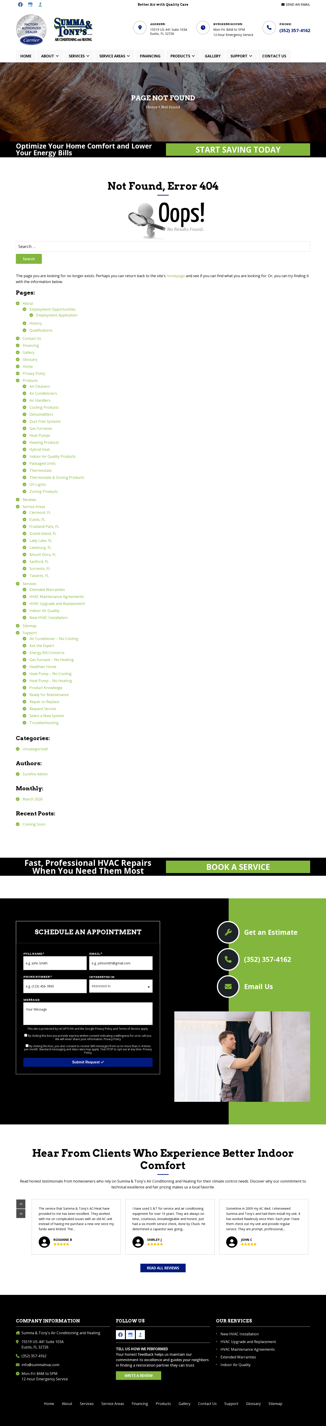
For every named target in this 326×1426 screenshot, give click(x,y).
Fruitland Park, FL (44, 526)
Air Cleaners (39, 386)
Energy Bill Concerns (47, 652)
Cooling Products (44, 407)
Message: (31, 999)
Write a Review (139, 1375)
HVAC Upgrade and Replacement (57, 603)
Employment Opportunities (52, 309)
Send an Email (298, 4)
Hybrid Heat (39, 449)
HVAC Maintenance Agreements (56, 596)
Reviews (29, 499)
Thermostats (40, 470)
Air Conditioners (43, 393)
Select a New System (46, 715)
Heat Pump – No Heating (50, 680)
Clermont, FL (40, 512)
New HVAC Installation (48, 617)
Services (29, 583)
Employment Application (56, 315)
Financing (31, 345)
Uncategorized (35, 748)
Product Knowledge (45, 687)
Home (28, 366)
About (28, 303)
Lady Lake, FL (40, 540)
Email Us (258, 986)
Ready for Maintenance (49, 694)
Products (30, 380)
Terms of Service (129, 1029)
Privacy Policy (34, 373)
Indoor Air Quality (44, 610)
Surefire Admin (35, 774)
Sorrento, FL (39, 568)
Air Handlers (39, 400)
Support (30, 632)
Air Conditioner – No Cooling (53, 638)
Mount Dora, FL (42, 554)
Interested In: (102, 977)
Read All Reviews (163, 1267)
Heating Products (44, 442)
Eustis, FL (37, 519)
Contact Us (32, 338)
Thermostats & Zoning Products (56, 477)
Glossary (30, 359)
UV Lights (37, 484)
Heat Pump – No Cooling (50, 673)
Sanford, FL (39, 561)
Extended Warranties (47, 589)
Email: (95, 953)
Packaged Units (42, 463)
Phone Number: (37, 976)
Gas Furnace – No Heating (51, 659)
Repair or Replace (44, 701)
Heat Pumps (39, 435)
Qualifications (41, 330)
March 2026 (33, 799)
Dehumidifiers (41, 414)
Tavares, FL (39, 575)
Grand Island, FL (43, 533)
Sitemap (29, 625)
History (35, 323)
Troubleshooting (44, 722)
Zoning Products (43, 491)
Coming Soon (34, 824)
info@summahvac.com (40, 1364)
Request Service (42, 708)
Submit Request (88, 1062)
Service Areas (34, 506)
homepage (176, 275)
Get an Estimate (270, 932)
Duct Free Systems (45, 421)
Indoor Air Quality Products (52, 456)
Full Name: (33, 953)
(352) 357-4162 (294, 30)
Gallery (28, 352)
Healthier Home (42, 666)
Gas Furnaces (40, 428)
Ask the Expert (41, 645)
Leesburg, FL (40, 547)
